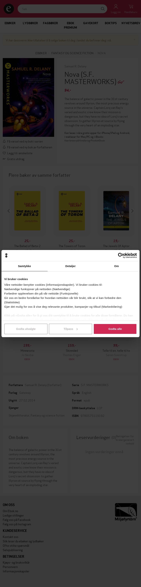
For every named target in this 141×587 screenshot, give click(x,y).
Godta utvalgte (26, 328)
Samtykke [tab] (24, 266)
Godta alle (115, 328)
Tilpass (71, 328)
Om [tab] (116, 266)
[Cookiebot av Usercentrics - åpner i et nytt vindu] (121, 255)
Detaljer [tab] (70, 266)
